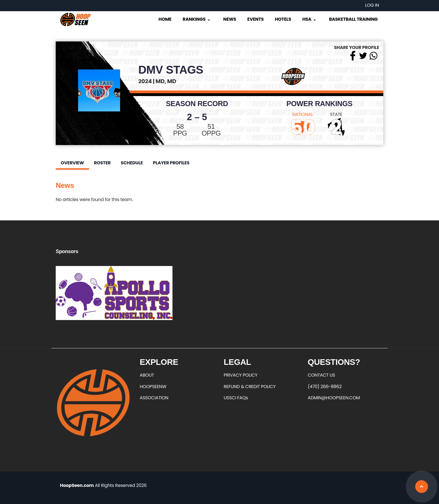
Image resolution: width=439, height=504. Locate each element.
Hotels (283, 19)
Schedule (132, 163)
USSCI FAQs (236, 398)
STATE (336, 114)
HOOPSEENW (153, 386)
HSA (309, 19)
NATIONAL (302, 114)
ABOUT (147, 375)
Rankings (197, 19)
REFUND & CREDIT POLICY (250, 386)
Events (255, 19)
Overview (72, 163)
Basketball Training (353, 19)
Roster (102, 163)
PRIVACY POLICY (240, 375)
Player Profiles (171, 163)
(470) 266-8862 (325, 386)
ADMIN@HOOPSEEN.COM (334, 398)
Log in (372, 5)
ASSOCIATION (154, 398)
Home (164, 19)
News (229, 19)
